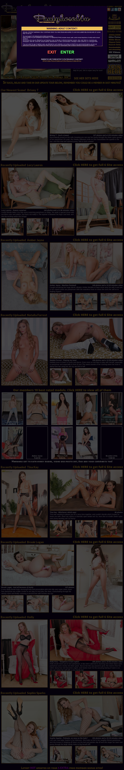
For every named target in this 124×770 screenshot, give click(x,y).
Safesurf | (60, 61)
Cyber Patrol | (52, 61)
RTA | (44, 61)
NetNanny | (68, 61)
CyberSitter (77, 61)
